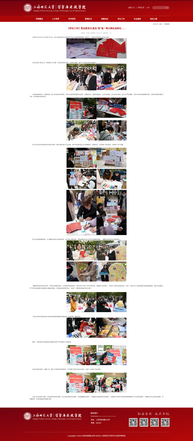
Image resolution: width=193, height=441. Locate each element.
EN (148, 7)
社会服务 (137, 19)
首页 (160, 24)
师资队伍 (88, 19)
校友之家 (153, 19)
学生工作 (121, 19)
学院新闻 (166, 24)
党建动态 (104, 19)
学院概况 (39, 19)
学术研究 (71, 19)
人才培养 (55, 19)
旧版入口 (131, 7)
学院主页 (141, 7)
